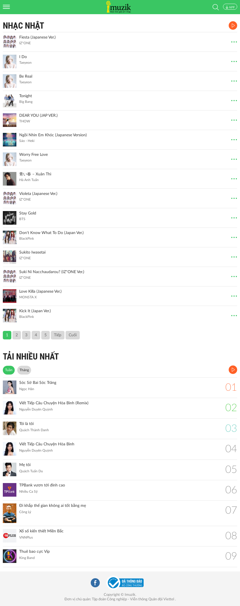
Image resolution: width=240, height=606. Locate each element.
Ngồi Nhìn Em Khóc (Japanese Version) (53, 135)
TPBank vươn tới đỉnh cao (42, 485)
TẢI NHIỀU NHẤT (31, 357)
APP (230, 7)
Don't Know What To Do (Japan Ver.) (51, 233)
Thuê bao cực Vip (34, 552)
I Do (23, 57)
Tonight (25, 96)
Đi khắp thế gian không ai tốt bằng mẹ (52, 506)
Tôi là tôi (26, 424)
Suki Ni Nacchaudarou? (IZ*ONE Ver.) (51, 272)
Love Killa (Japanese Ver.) (40, 292)
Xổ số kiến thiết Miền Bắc (41, 531)
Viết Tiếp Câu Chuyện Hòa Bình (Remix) (53, 403)
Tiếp (57, 335)
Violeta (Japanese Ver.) (38, 194)
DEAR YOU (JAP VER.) (38, 116)
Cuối (73, 335)
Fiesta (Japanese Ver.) (37, 37)
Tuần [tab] (8, 370)
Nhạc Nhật (23, 26)
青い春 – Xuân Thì (35, 174)
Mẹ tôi (25, 465)
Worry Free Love (33, 155)
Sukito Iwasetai (32, 252)
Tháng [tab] (24, 370)
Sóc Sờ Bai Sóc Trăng (37, 383)
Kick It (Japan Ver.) (35, 311)
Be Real (25, 76)
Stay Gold (27, 213)
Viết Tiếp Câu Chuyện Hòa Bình (46, 444)
